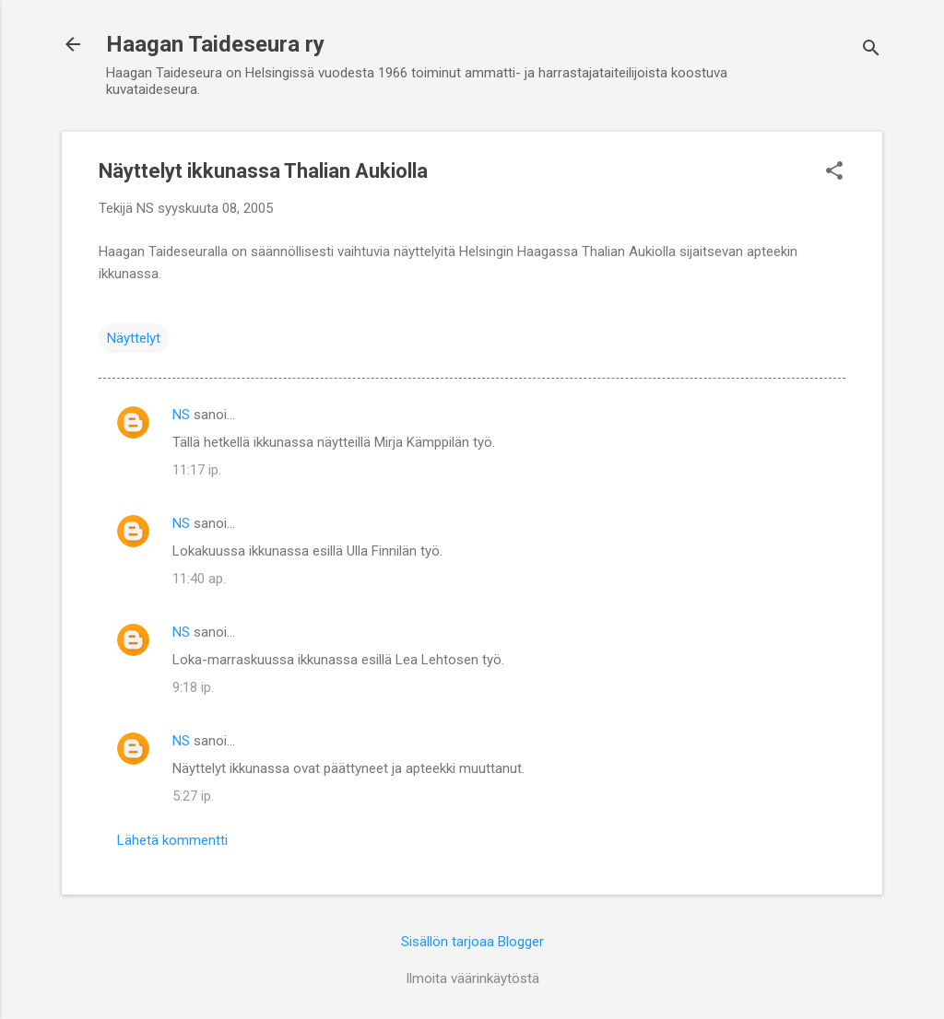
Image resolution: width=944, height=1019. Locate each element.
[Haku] (871, 50)
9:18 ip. (193, 687)
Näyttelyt (133, 338)
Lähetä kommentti (172, 840)
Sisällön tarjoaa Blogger (472, 941)
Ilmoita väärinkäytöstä (472, 978)
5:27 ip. (193, 796)
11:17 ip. (196, 470)
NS (181, 414)
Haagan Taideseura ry (215, 44)
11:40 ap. (199, 578)
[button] (834, 172)
